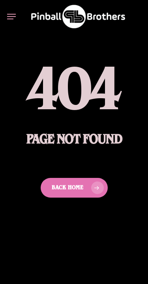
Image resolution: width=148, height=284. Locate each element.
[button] (11, 17)
